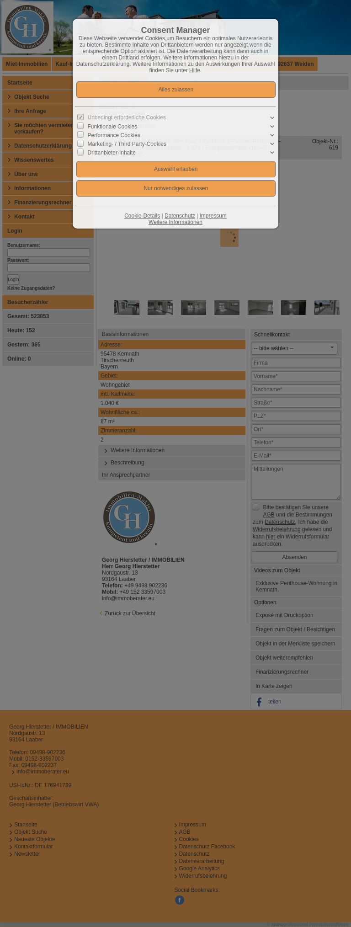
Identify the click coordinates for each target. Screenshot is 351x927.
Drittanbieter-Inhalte (112, 152)
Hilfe (194, 70)
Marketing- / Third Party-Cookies (127, 144)
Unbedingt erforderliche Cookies (127, 117)
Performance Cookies (114, 135)
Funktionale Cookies (113, 126)
